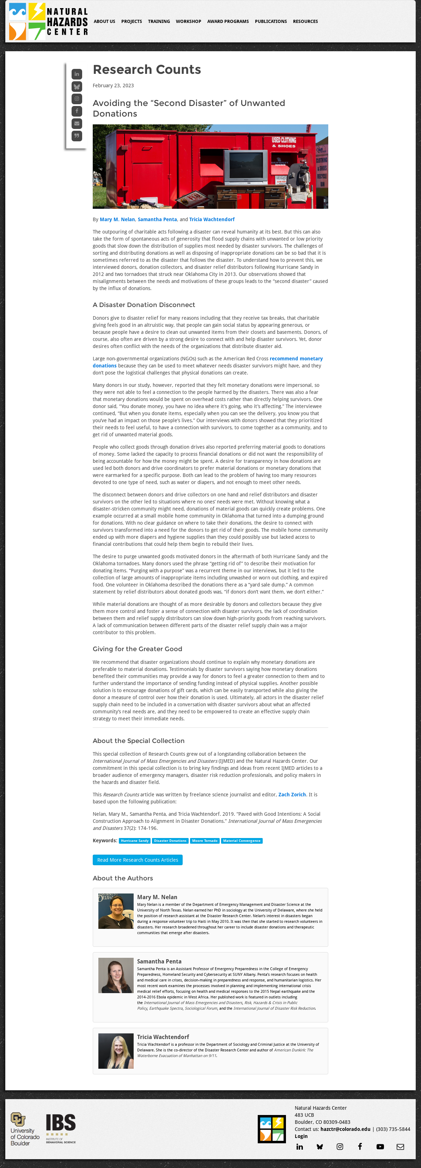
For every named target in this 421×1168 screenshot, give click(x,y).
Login (301, 1136)
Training (159, 21)
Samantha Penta (157, 219)
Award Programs (228, 21)
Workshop (188, 21)
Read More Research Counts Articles (137, 860)
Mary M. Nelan (117, 219)
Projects (131, 21)
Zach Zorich (292, 794)
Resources (305, 21)
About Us (104, 21)
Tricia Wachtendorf (211, 219)
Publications (271, 21)
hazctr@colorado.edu (346, 1129)
